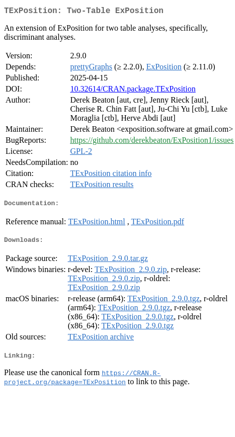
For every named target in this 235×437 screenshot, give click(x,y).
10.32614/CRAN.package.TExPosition (132, 90)
